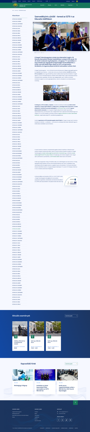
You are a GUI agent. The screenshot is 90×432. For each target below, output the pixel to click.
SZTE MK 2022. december (17, 96)
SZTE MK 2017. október (16, 235)
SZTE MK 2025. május (16, 33)
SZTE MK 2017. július (16, 243)
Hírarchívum (16, 10)
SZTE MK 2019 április (16, 193)
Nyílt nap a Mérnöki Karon (35, 341)
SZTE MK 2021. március (16, 144)
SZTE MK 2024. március (16, 66)
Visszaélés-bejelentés (56, 428)
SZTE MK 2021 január (16, 148)
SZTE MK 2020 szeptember (17, 158)
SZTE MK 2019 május (16, 191)
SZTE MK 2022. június (16, 108)
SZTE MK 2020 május (16, 165)
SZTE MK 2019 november (17, 177)
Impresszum (71, 428)
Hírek (13, 10)
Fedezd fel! (33, 1)
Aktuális (19, 1)
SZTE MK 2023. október (16, 78)
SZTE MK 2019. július (16, 186)
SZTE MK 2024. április (16, 63)
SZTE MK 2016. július (16, 268)
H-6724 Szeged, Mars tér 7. (63, 411)
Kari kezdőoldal (14, 1)
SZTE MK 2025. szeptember (17, 23)
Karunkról (42, 5)
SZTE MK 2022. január (16, 120)
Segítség (76, 428)
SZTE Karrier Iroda (61, 108)
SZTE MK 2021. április (16, 141)
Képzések (29, 1)
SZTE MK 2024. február (16, 68)
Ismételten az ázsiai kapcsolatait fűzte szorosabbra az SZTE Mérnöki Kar (43, 388)
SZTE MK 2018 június (16, 217)
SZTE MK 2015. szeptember (17, 292)
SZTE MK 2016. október (16, 264)
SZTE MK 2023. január (16, 94)
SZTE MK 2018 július (16, 214)
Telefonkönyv (37, 415)
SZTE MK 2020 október (16, 155)
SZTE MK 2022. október (16, 101)
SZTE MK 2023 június (16, 85)
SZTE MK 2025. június (16, 30)
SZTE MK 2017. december (17, 231)
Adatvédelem (48, 428)
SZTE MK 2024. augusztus (17, 54)
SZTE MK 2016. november (17, 261)
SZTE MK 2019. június (16, 188)
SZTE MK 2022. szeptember (17, 103)
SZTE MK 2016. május (16, 273)
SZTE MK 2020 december (17, 151)
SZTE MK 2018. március (16, 224)
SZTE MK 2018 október (16, 207)
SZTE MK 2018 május (16, 219)
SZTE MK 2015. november (17, 287)
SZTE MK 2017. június (16, 245)
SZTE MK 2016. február (16, 280)
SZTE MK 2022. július (16, 106)
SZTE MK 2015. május (16, 301)
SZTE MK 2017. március (16, 252)
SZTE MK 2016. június (16, 271)
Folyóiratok (70, 5)
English (73, 1)
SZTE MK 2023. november (17, 75)
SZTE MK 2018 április (16, 221)
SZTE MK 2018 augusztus (17, 212)
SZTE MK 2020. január (16, 172)
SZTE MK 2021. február (16, 146)
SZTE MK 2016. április (16, 276)
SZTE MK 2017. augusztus (17, 240)
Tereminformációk (38, 420)
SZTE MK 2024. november (17, 47)
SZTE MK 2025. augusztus (17, 26)
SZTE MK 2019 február (16, 198)
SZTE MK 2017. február (16, 254)
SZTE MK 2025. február (16, 40)
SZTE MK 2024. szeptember (17, 52)
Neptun (36, 413)
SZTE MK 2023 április (16, 87)
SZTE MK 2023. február (16, 92)
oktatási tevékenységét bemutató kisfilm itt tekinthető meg (54, 153)
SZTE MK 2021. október (16, 127)
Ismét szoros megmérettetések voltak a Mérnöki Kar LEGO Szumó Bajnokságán (66, 388)
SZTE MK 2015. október (16, 290)
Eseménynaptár (69, 316)
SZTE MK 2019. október (16, 179)
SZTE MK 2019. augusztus (17, 184)
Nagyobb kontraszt (77, 1)
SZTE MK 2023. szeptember (17, 80)
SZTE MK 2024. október (16, 49)
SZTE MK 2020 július (16, 160)
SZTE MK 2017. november (17, 233)
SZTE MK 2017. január (16, 257)
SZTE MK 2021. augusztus (17, 132)
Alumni (47, 1)
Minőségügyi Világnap (20, 385)
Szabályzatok (37, 417)
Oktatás (49, 5)
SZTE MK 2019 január (16, 200)
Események (24, 1)
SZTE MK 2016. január (16, 283)
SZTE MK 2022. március (16, 115)
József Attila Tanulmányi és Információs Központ (20, 415)
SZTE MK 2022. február (16, 118)
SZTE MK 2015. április (16, 304)
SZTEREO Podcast (39, 1)
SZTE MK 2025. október (16, 21)
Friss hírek (16, 382)
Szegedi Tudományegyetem (17, 411)
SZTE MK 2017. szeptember (17, 238)
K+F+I (56, 5)
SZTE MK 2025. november (17, 19)
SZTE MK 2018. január (22, 10)
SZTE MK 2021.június (16, 136)
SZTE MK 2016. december (17, 259)
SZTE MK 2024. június (16, 59)
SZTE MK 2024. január (16, 70)
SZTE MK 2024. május (16, 61)
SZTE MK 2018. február (16, 226)
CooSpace (36, 411)
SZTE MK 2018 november (17, 205)
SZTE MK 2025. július (16, 28)
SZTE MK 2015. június (16, 299)
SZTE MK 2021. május (16, 139)
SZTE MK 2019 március (16, 195)
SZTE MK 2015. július (16, 297)
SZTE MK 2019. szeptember (17, 181)
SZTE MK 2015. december (17, 285)
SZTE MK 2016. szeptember (17, 266)
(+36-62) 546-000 (62, 413)
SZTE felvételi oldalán (55, 156)
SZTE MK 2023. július (16, 82)
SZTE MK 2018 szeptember (17, 210)
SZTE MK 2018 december (17, 202)
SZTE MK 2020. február (16, 169)
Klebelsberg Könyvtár (15, 413)
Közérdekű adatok (64, 428)
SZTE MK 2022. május (16, 111)
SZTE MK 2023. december (17, 73)
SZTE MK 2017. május (16, 247)
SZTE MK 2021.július (16, 134)
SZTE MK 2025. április (16, 35)
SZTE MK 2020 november (17, 153)
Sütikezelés (42, 428)
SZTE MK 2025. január (16, 42)
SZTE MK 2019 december (17, 174)
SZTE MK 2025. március (16, 37)
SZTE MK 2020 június (16, 162)
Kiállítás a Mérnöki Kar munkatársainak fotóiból (19, 342)
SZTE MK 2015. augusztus (17, 294)
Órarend (36, 418)
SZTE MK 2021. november (17, 125)
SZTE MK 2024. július (16, 56)
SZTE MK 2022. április (16, 113)
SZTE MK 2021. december (17, 122)
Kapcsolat (68, 1)
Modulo (13, 417)
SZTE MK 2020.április (16, 167)
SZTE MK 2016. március (16, 278)
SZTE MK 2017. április (16, 250)
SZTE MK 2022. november (17, 99)
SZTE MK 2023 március (16, 89)
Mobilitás (62, 5)
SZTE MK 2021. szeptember (17, 129)
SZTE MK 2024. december (17, 45)
